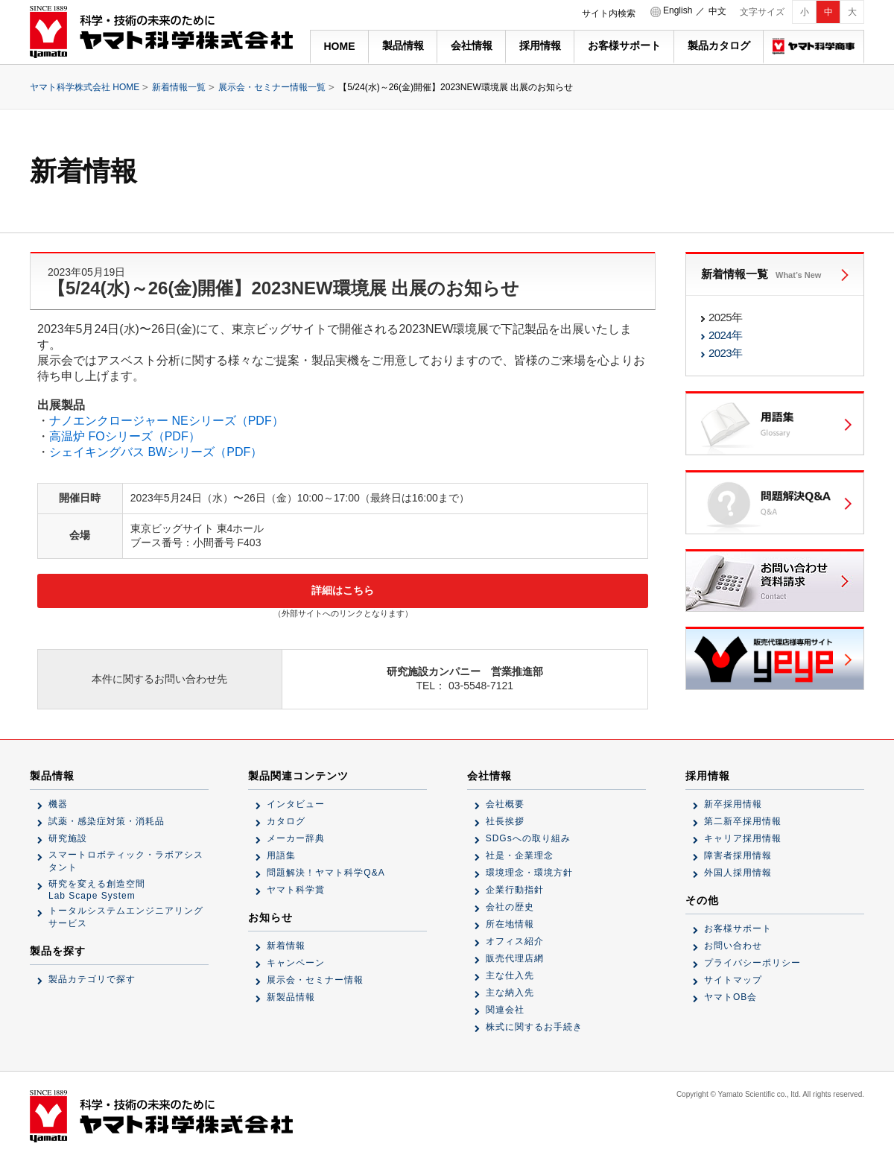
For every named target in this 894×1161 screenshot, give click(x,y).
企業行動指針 (515, 890)
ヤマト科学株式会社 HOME (84, 87)
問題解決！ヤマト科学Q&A (325, 872)
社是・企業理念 (520, 855)
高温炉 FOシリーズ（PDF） (124, 436)
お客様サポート (624, 45)
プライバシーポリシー (752, 963)
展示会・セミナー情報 (315, 980)
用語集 (281, 855)
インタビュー (296, 804)
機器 (58, 804)
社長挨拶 (505, 821)
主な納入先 (510, 992)
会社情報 (471, 45)
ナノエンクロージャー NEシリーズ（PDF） (166, 420)
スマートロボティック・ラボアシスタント (125, 861)
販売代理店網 (515, 958)
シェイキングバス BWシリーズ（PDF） (155, 452)
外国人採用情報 (738, 872)
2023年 (725, 353)
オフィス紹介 (515, 941)
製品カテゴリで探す (92, 979)
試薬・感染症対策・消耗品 (106, 821)
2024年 (725, 335)
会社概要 (505, 804)
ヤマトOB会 (730, 997)
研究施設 (67, 838)
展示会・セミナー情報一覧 (272, 87)
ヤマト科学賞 (296, 890)
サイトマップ (733, 980)
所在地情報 (510, 924)
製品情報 (403, 45)
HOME (339, 46)
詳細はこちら (342, 590)
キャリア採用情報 (743, 838)
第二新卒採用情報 (743, 821)
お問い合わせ (733, 945)
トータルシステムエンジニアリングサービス (125, 917)
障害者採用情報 (738, 855)
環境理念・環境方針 (529, 872)
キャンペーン (296, 963)
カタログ (286, 821)
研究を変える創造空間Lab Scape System (96, 890)
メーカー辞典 (296, 838)
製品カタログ (719, 45)
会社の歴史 (510, 907)
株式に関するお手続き (534, 1027)
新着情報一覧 (179, 87)
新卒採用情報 (733, 804)
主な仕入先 (510, 975)
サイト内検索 (608, 13)
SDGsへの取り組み (528, 838)
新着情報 (286, 945)
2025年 (725, 317)
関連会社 (505, 1010)
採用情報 (540, 45)
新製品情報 (291, 997)
